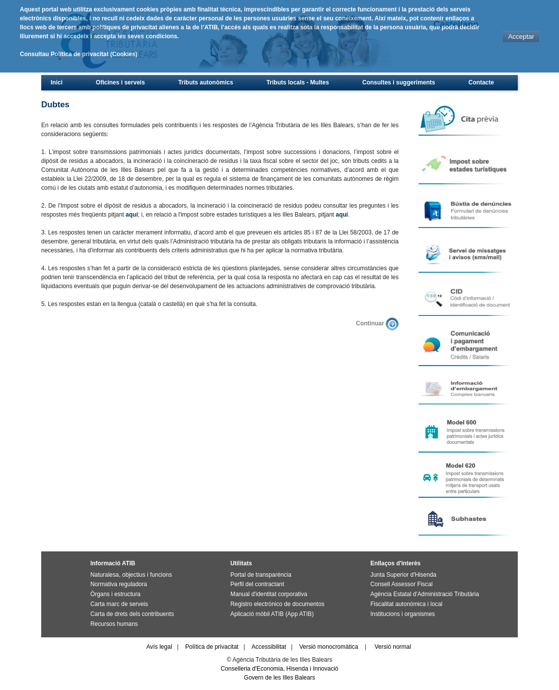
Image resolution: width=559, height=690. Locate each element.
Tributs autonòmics (205, 82)
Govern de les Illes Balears (279, 677)
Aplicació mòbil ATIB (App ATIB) (272, 614)
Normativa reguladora (118, 584)
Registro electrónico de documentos (277, 604)
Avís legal (159, 646)
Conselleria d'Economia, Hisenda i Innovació (279, 668)
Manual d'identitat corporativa (268, 594)
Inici (57, 82)
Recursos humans (114, 623)
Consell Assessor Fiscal (401, 584)
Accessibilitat (269, 646)
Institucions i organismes (402, 614)
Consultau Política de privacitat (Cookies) (79, 54)
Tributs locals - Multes (298, 82)
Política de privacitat (211, 646)
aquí (132, 214)
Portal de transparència (260, 574)
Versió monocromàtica (328, 646)
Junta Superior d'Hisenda (403, 574)
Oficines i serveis (120, 82)
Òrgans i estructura (115, 594)
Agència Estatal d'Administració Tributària (424, 594)
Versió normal (393, 646)
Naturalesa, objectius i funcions (131, 574)
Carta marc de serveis (119, 604)
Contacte (481, 82)
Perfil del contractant (257, 584)
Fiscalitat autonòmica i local (406, 604)
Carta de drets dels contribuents (132, 614)
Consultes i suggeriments (398, 82)
